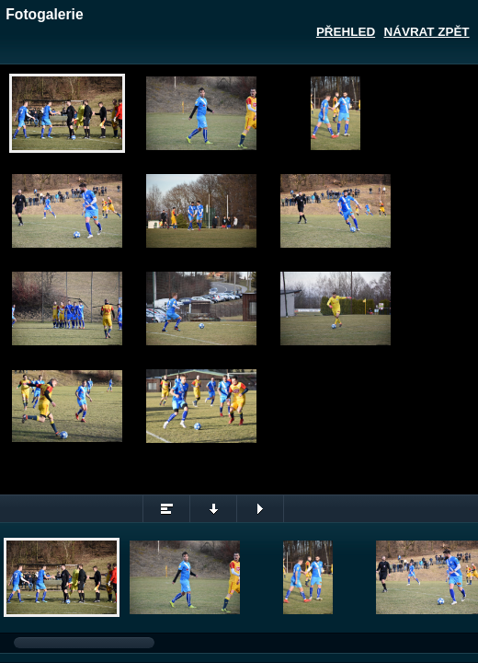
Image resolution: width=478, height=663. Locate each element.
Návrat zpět (427, 32)
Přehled (345, 32)
